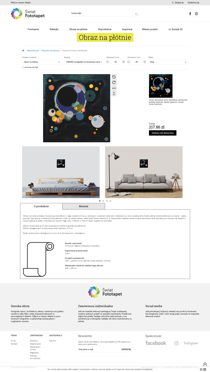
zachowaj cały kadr (31, 67)
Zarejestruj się (193, 2)
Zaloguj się (177, 2)
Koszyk (175, 29)
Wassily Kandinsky (51, 50)
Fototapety (33, 29)
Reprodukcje (104, 29)
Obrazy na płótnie (78, 29)
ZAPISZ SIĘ (126, 349)
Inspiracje (127, 29)
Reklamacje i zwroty (35, 348)
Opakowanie (35, 344)
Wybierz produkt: (29, 57)
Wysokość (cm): (134, 57)
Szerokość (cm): (112, 57)
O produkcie (41, 206)
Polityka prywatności (35, 357)
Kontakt (14, 344)
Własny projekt (150, 29)
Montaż (83, 206)
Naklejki (54, 29)
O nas (13, 340)
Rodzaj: (67, 57)
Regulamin (34, 352)
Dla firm (52, 340)
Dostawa (34, 340)
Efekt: (151, 57)
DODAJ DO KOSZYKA (163, 133)
